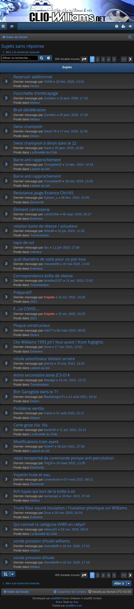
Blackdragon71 (54, 397)
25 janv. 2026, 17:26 (73, 115)
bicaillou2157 (53, 280)
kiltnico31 (50, 529)
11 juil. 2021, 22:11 (72, 430)
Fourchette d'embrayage (35, 93)
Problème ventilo (28, 408)
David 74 (50, 131)
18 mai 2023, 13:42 (76, 264)
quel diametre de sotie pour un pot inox (49, 259)
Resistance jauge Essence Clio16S (43, 192)
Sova (47, 347)
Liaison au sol (40, 169)
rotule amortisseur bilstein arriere (44, 358)
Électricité (37, 202)
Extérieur (36, 218)
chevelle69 (51, 264)
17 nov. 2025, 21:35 (74, 131)
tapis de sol (23, 242)
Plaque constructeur (31, 325)
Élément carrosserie (31, 209)
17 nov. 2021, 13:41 (68, 347)
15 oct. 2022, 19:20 (71, 297)
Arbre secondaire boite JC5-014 (41, 375)
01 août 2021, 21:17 (70, 413)
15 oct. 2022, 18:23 (71, 314)
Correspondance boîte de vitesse (43, 275)
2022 (33, 301)
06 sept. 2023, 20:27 (77, 214)
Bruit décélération (29, 110)
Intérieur (36, 252)
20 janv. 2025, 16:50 (69, 148)
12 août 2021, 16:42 (82, 397)
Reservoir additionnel (32, 77)
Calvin (48, 413)
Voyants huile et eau (31, 474)
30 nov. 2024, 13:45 (79, 181)
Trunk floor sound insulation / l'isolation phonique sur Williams (70, 508)
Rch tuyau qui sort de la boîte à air (44, 491)
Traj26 (48, 463)
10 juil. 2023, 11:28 (70, 231)
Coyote (49, 297)
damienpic (51, 496)
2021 (33, 318)
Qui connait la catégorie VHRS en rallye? (49, 524)
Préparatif (22, 292)
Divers (34, 86)
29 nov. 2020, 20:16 (68, 513)
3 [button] (103, 59)
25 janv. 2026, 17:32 (73, 98)
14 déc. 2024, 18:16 (79, 164)
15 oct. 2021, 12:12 (72, 380)
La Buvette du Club (43, 152)
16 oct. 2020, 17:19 (76, 562)
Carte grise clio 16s (30, 425)
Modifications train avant (35, 441)
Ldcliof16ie (51, 214)
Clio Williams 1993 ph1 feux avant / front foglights (58, 342)
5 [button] (114, 59)
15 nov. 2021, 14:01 (71, 363)
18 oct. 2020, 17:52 (76, 546)
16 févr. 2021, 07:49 (76, 496)
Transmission (39, 235)
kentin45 (50, 430)
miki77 (48, 330)
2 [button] (97, 59)
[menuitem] (12, 26)
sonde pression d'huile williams (41, 541)
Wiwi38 (49, 231)
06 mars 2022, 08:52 (71, 330)
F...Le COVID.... (26, 308)
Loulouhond (52, 479)
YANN (48, 81)
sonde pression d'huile (33, 557)
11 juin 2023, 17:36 (65, 247)
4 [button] (108, 59)
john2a (48, 363)
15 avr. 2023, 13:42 (79, 280)
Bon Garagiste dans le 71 (35, 391)
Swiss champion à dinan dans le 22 (45, 143)
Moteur (35, 102)
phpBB (55, 598)
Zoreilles (50, 98)
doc (46, 247)
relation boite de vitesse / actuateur (45, 226)
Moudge (49, 380)
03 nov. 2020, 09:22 (74, 529)
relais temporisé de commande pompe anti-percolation (63, 458)
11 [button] (124, 59)
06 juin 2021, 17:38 (71, 446)
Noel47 (49, 446)
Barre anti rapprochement (37, 159)
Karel (47, 148)
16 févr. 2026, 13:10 (70, 81)
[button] (84, 59)
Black (59, 601)
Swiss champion (27, 126)
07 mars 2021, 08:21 (78, 479)
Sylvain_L (50, 197)
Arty (75, 601)
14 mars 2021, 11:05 (70, 463)
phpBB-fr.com (74, 605)
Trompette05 (53, 164)
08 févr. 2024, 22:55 (75, 197)
